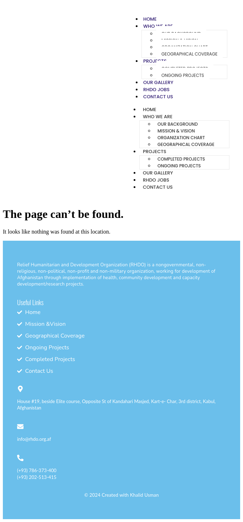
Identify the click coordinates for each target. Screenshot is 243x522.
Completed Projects (181, 159)
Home (150, 19)
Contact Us (158, 96)
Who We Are (157, 116)
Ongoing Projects (182, 75)
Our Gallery (158, 82)
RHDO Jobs (156, 89)
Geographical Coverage (189, 54)
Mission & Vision (176, 131)
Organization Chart (181, 138)
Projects (155, 61)
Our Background (177, 124)
